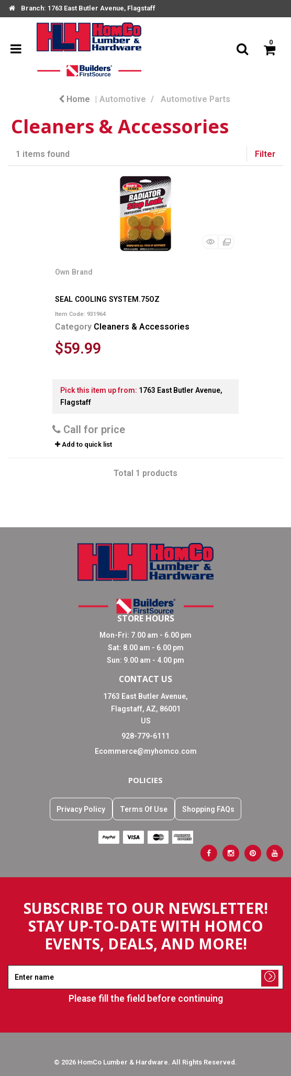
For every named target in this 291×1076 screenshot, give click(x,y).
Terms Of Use (143, 809)
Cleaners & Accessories (141, 327)
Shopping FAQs (208, 809)
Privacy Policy (81, 809)
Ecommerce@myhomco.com (146, 751)
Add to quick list (83, 444)
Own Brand (74, 272)
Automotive (122, 99)
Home (74, 99)
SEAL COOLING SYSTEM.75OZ (107, 299)
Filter (265, 154)
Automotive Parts (195, 99)
